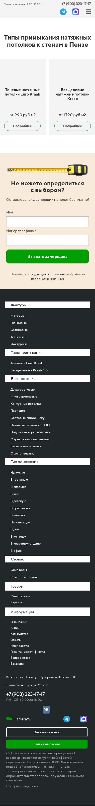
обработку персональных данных (58, 276)
